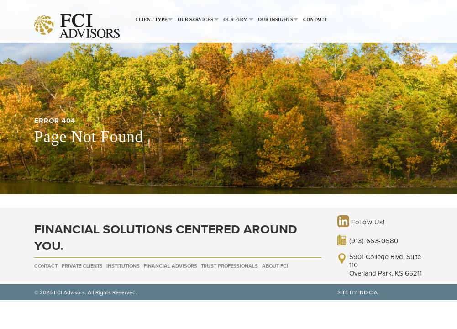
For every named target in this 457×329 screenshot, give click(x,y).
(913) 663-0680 (374, 241)
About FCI (275, 266)
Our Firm (235, 19)
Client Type (151, 19)
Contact (315, 19)
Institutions (123, 266)
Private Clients (82, 266)
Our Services (195, 19)
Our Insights (275, 19)
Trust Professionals (229, 266)
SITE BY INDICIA (357, 292)
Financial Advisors (170, 266)
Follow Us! (361, 222)
